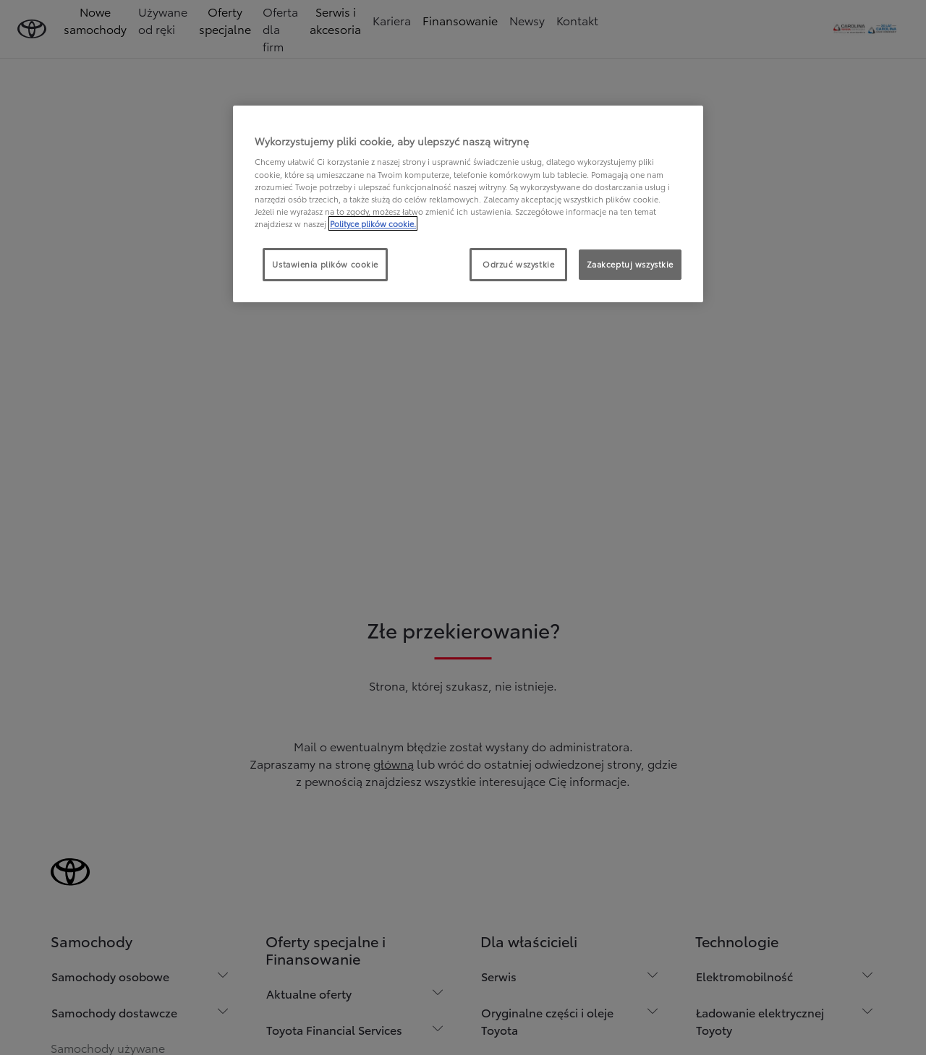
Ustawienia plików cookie (325, 264)
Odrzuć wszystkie (518, 264)
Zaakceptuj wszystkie (630, 264)
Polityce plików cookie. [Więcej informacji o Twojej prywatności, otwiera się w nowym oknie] (373, 223)
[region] (468, 204)
